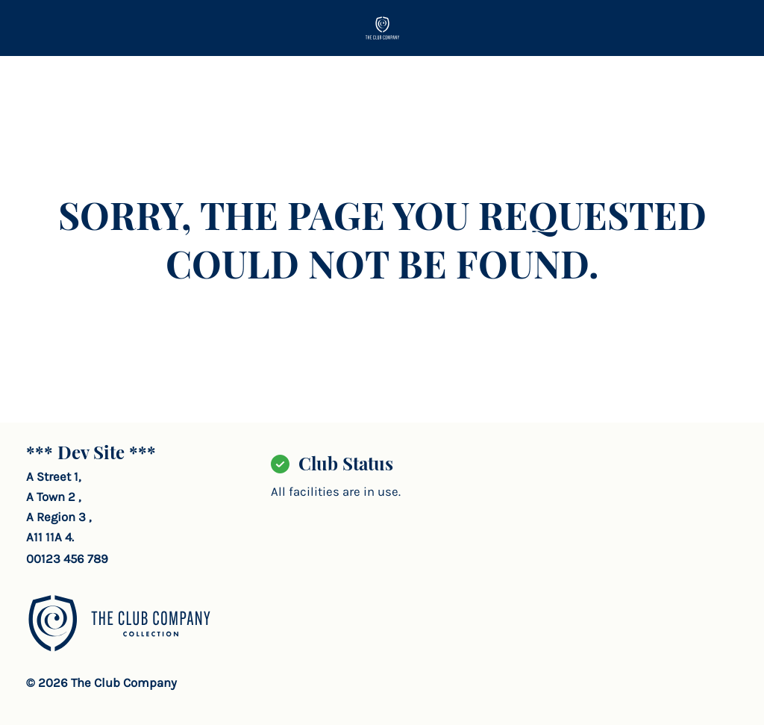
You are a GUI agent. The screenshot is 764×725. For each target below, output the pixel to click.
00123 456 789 (67, 559)
